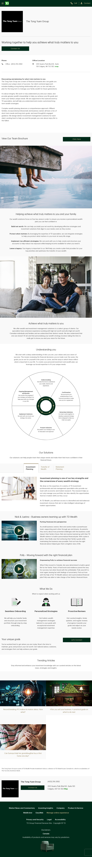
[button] (19, 530)
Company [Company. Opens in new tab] (61, 808)
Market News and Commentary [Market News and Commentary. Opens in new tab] (22, 808)
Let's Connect (76, 640)
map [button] (56, 66)
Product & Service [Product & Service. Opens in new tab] (75, 808)
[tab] (31, 468)
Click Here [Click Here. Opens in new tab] (77, 139)
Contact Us (15, 48)
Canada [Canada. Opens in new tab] (46, 834)
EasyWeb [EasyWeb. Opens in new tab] (39, 813)
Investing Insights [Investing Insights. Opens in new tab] (45, 808)
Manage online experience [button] (58, 813)
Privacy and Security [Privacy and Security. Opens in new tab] (35, 819)
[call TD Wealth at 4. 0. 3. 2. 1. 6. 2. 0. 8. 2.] (74, 3)
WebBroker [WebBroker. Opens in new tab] (27, 813)
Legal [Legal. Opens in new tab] (49, 819)
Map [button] (66, 789)
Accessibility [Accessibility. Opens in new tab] (60, 819)
